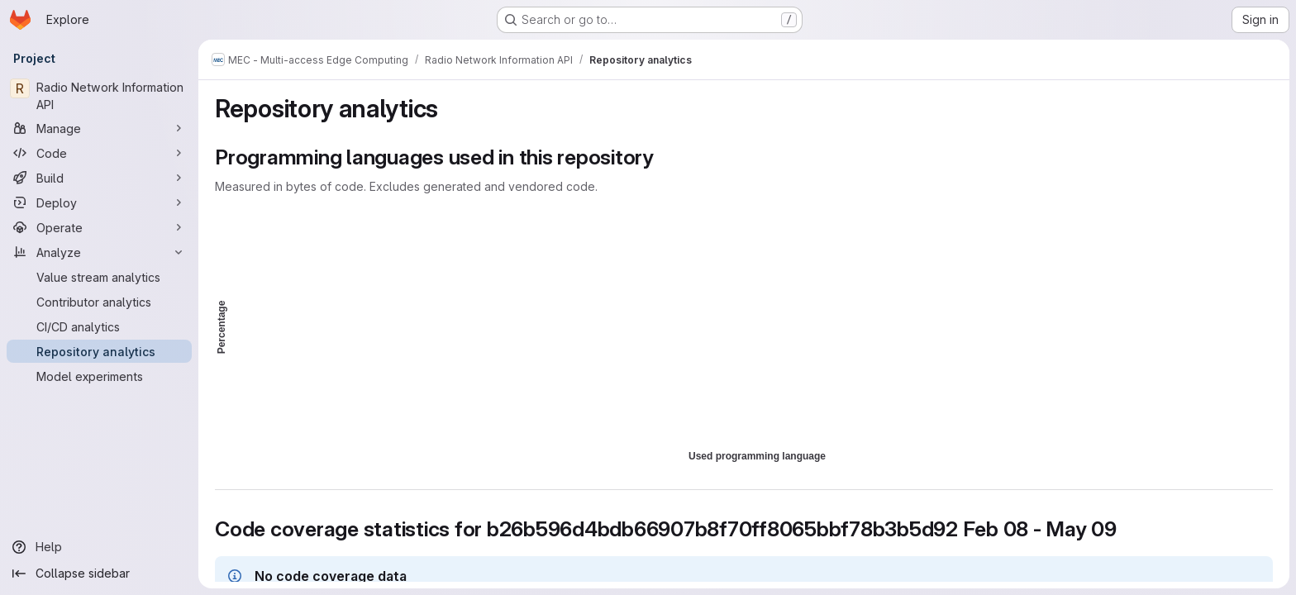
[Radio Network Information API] (99, 96)
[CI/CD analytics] (99, 326)
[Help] (99, 547)
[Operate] (99, 227)
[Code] (99, 152)
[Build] (99, 177)
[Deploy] (99, 202)
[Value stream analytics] (99, 276)
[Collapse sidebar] (99, 573)
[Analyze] (99, 252)
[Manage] (99, 128)
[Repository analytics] (99, 351)
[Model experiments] (99, 376)
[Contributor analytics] (99, 301)
